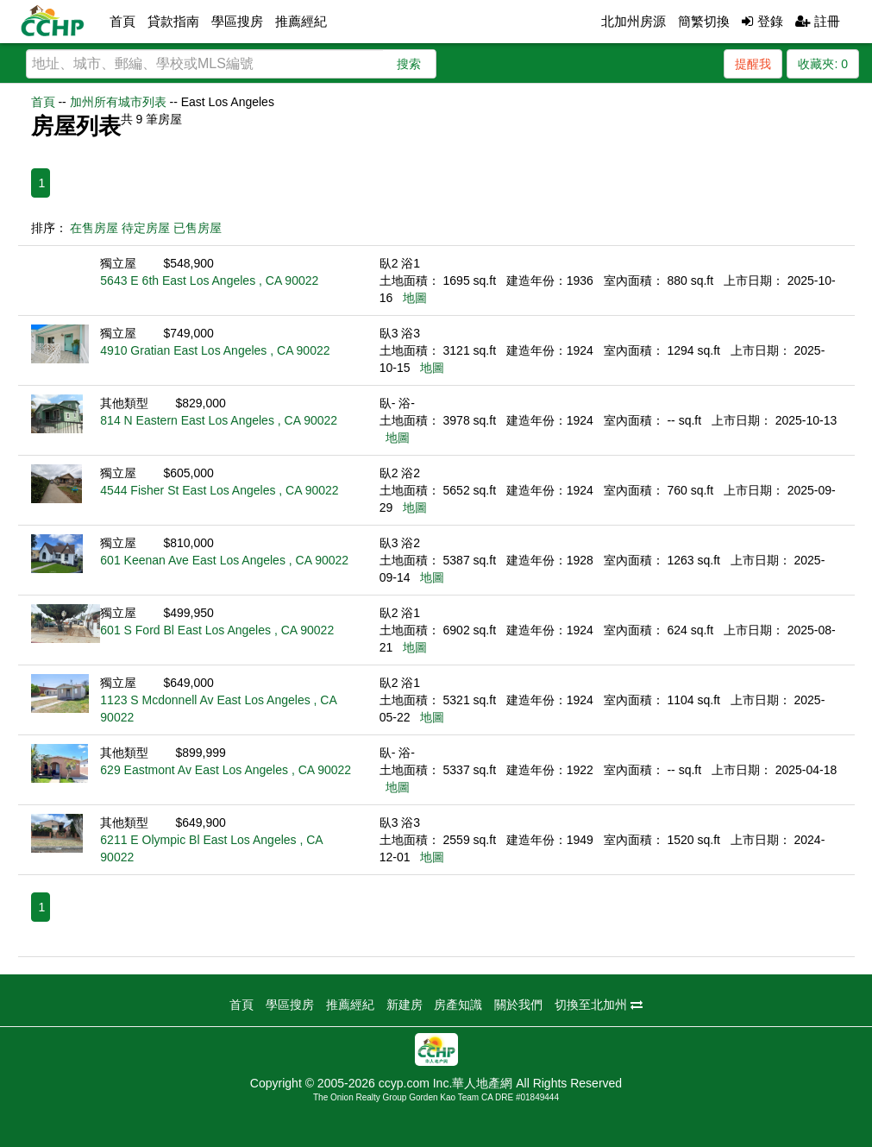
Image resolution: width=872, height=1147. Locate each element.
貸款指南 (173, 21)
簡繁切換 (704, 21)
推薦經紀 (301, 21)
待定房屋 (146, 228)
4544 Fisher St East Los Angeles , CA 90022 (219, 490)
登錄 (762, 21)
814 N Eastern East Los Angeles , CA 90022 (218, 420)
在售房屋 (94, 228)
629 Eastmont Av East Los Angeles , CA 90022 (225, 770)
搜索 (409, 64)
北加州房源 (633, 21)
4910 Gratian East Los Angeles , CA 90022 (214, 350)
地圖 (415, 298)
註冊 (817, 21)
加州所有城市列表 (118, 102)
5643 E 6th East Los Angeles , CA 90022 (209, 280)
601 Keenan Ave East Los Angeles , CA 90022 (224, 560)
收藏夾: (823, 64)
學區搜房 (237, 21)
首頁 (122, 21)
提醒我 (753, 64)
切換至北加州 (599, 1005)
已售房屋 (197, 228)
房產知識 (458, 1005)
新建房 (404, 1005)
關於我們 (518, 1005)
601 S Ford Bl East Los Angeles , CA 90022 (217, 630)
